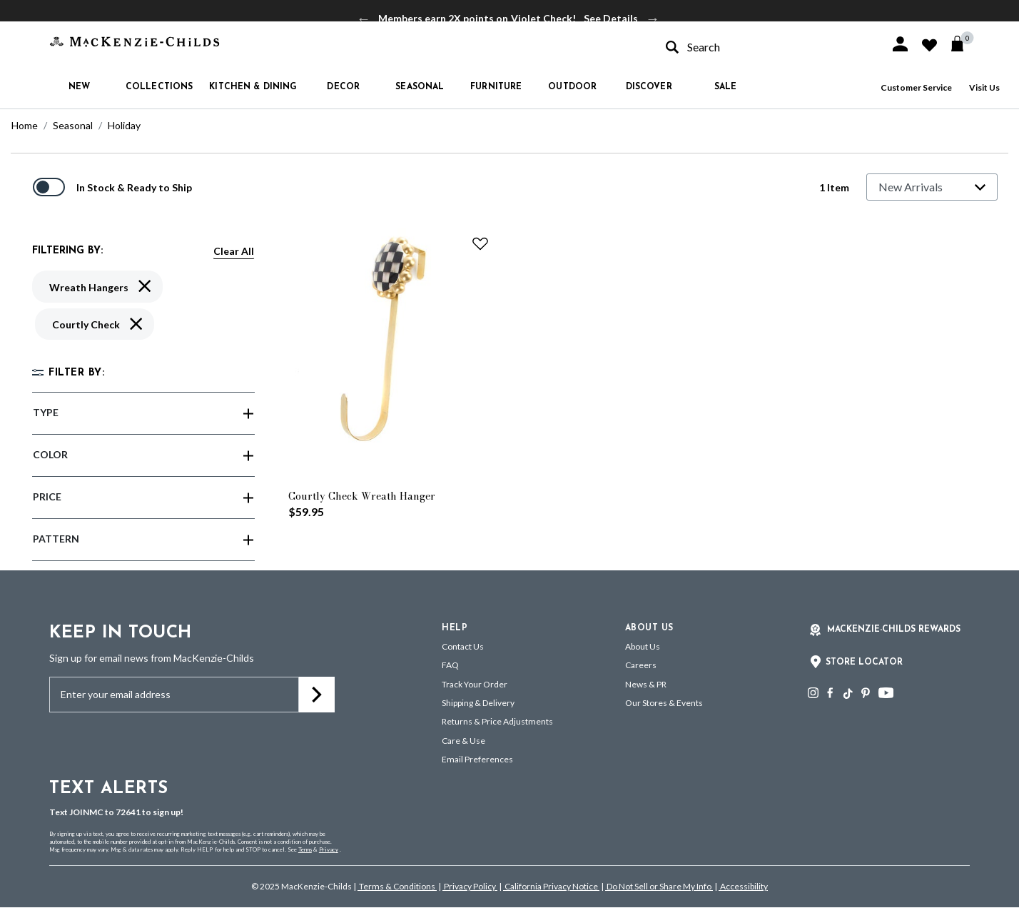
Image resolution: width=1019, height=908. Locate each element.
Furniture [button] (496, 87)
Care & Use (463, 740)
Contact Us (463, 646)
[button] (900, 43)
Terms (305, 849)
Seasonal (73, 125)
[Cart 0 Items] (963, 43)
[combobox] (765, 46)
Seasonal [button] (419, 87)
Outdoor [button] (572, 87)
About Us (642, 646)
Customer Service (916, 87)
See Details (611, 18)
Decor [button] (343, 87)
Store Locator (864, 662)
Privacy (328, 849)
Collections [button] (159, 87)
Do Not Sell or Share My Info (659, 886)
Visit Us (984, 87)
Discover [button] (649, 87)
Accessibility (743, 886)
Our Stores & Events (664, 702)
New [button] (79, 87)
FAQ (450, 665)
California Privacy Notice (551, 886)
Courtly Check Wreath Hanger (361, 496)
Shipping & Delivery (478, 702)
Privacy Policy (469, 886)
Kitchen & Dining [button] (253, 87)
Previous (364, 18)
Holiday (124, 125)
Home (24, 125)
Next (653, 18)
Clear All (233, 251)
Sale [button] (725, 87)
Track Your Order (474, 684)
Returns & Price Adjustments (497, 721)
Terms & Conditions (397, 886)
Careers (640, 665)
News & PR (645, 684)
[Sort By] (932, 187)
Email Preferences (477, 759)
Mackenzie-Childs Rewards (893, 629)
